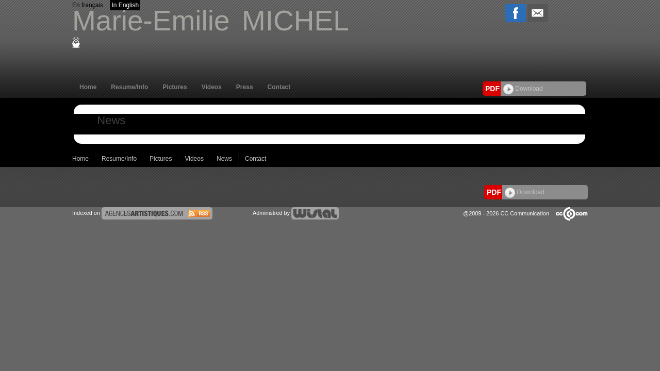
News (225, 158)
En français (87, 5)
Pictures (174, 87)
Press (244, 87)
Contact (279, 87)
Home (87, 87)
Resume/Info (129, 87)
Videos (212, 87)
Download (523, 88)
